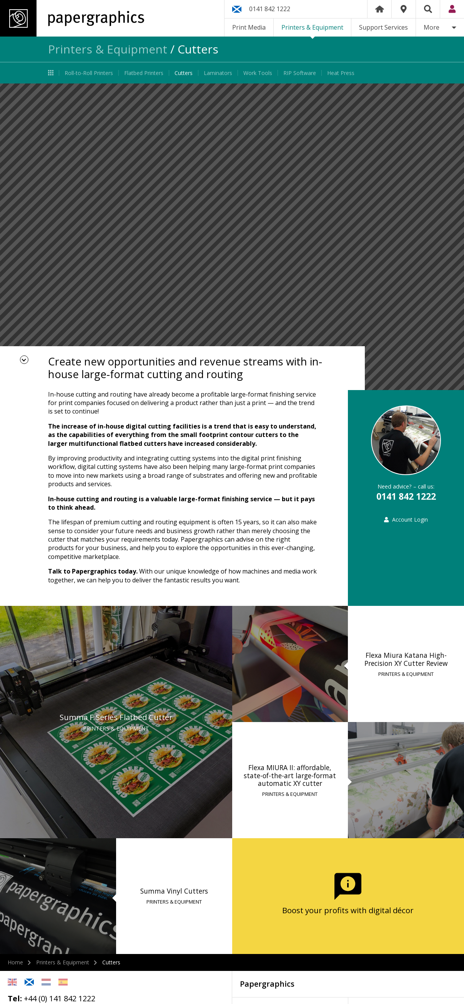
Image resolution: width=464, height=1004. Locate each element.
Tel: (15, 998)
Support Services (383, 27)
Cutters (184, 73)
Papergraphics (72, 18)
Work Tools (257, 73)
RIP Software (299, 73)
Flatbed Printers (143, 73)
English (12, 982)
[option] (232, 236)
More (431, 27)
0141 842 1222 (269, 9)
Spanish (63, 982)
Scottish (29, 982)
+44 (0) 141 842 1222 (59, 998)
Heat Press (340, 73)
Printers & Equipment (312, 27)
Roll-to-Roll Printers (89, 73)
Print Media (249, 27)
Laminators (218, 73)
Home (379, 9)
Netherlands (46, 982)
